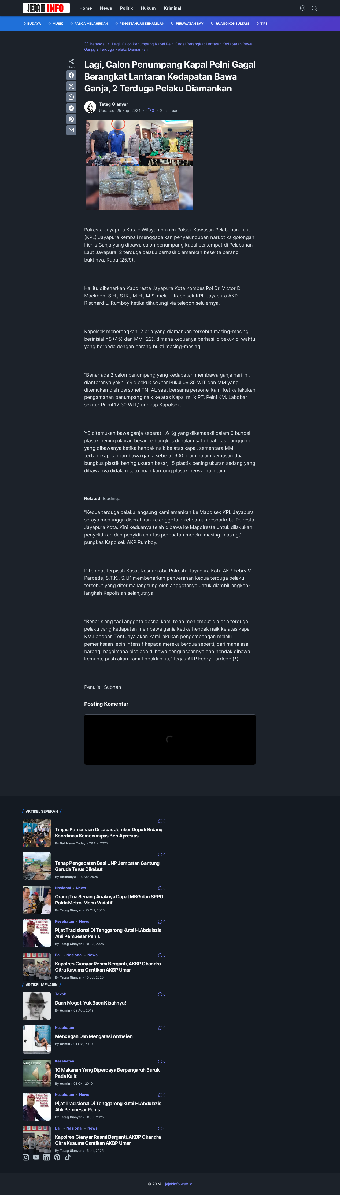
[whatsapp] (71, 97)
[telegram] (71, 108)
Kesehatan (64, 921)
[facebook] (71, 75)
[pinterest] (71, 119)
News (106, 8)
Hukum (148, 8)
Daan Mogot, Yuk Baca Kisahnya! (90, 1003)
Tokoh (60, 994)
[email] (71, 130)
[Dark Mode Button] (303, 8)
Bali (58, 955)
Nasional (63, 887)
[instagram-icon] (26, 1157)
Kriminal (172, 8)
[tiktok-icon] (67, 1157)
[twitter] (71, 86)
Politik (126, 8)
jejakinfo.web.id (179, 1184)
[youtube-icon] (36, 1157)
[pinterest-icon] (57, 1157)
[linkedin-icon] (46, 1157)
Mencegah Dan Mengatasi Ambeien (93, 1036)
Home (85, 8)
